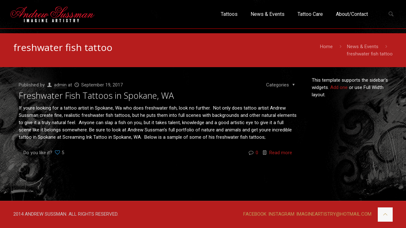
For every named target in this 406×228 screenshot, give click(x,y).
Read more (280, 152)
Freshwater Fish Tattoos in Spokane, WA (96, 95)
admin (60, 85)
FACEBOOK (254, 214)
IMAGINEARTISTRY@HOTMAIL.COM (333, 214)
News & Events (362, 46)
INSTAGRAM (281, 214)
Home (326, 46)
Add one (339, 87)
